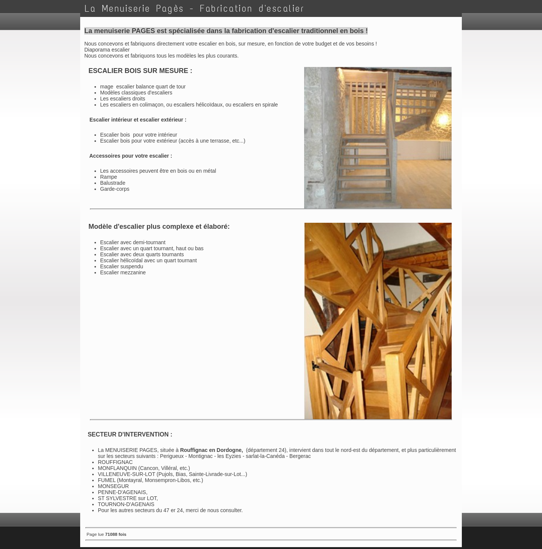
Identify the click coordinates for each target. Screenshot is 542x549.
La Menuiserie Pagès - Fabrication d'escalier (194, 8)
